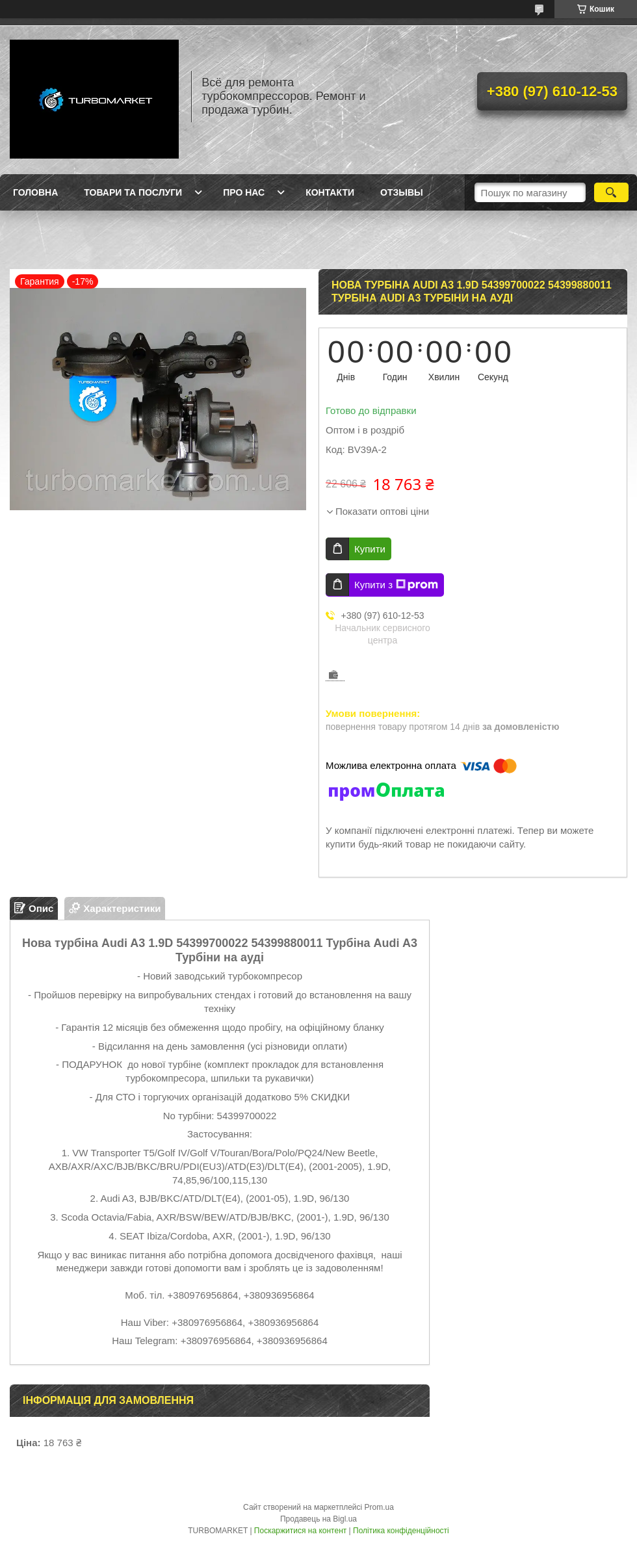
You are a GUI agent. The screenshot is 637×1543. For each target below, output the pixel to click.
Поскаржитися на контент (300, 1530)
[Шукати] (611, 192)
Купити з (396, 585)
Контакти (330, 192)
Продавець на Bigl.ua (318, 1519)
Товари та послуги (133, 192)
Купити (369, 548)
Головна (35, 192)
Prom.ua (379, 1507)
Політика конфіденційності (401, 1530)
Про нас (244, 192)
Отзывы (401, 192)
